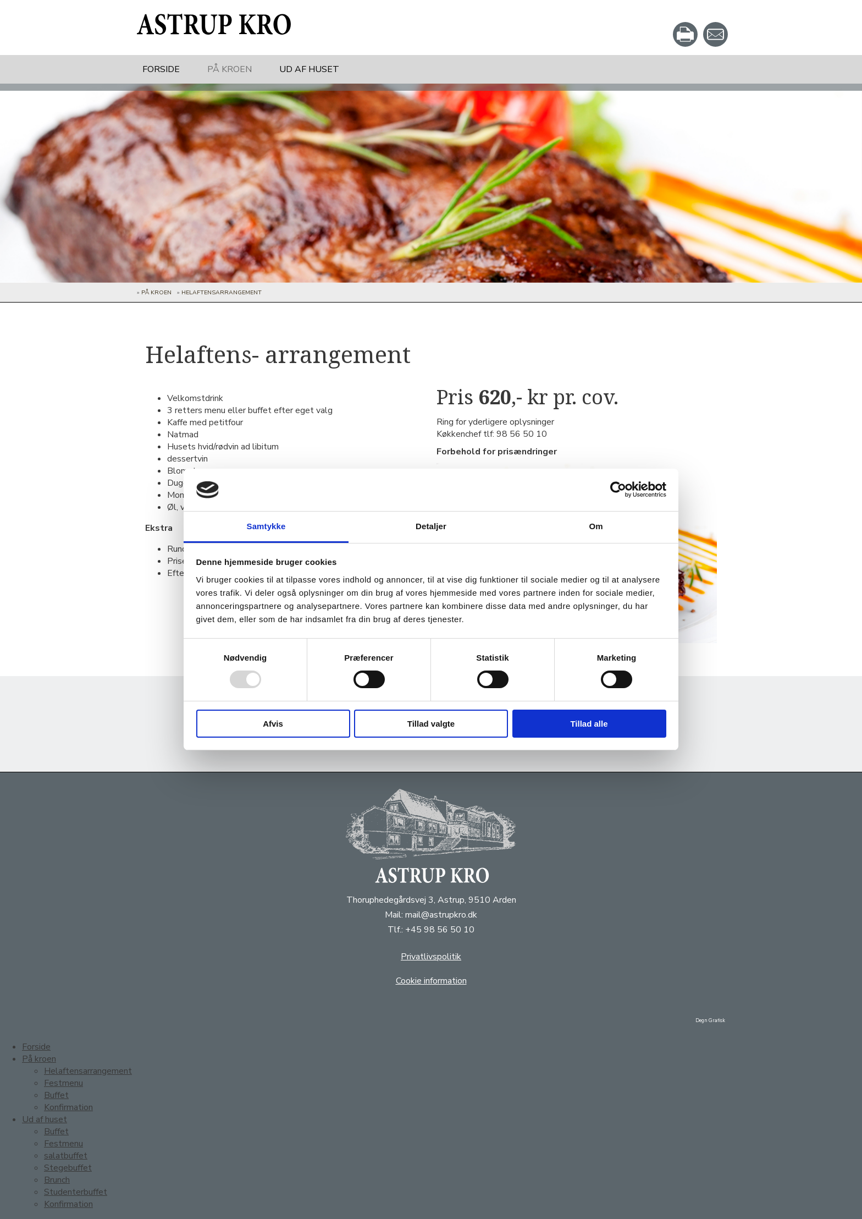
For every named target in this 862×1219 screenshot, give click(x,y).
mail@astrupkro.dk (441, 915)
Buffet (56, 1095)
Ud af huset (309, 69)
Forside (161, 69)
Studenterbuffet (75, 1192)
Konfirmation (68, 1107)
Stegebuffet (68, 1168)
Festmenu (63, 1083)
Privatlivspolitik (431, 957)
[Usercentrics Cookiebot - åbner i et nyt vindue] (618, 489)
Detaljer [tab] (431, 526)
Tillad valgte (431, 723)
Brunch (57, 1180)
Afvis (273, 723)
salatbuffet (65, 1156)
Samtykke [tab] (266, 526)
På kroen (229, 69)
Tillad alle (588, 723)
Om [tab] (596, 526)
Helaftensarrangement (221, 292)
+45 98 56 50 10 (439, 930)
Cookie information (431, 981)
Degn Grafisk (710, 1020)
